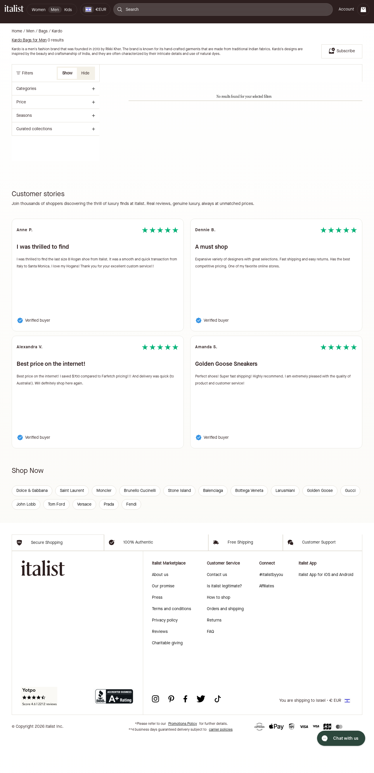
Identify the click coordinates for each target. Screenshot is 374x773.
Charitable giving (167, 677)
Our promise (163, 621)
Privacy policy (165, 655)
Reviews (160, 666)
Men (30, 31)
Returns (214, 655)
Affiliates (266, 621)
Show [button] (67, 73)
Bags (43, 31)
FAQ (210, 666)
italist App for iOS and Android (326, 609)
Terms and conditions (171, 643)
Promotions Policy (182, 758)
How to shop (218, 632)
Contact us (217, 609)
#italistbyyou (271, 609)
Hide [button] (85, 73)
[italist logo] (14, 9)
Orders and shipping (225, 643)
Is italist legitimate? (224, 621)
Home (17, 31)
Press (157, 632)
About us (160, 609)
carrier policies (221, 764)
